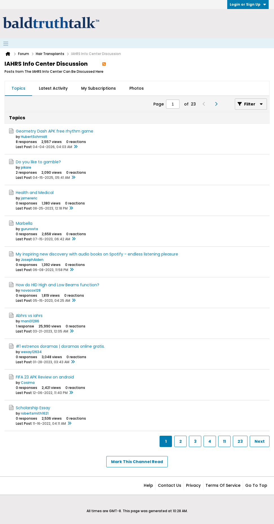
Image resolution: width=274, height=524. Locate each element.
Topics (18, 88)
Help (148, 485)
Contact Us (169, 485)
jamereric (29, 198)
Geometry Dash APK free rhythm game (54, 131)
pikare (26, 167)
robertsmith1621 (34, 413)
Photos (136, 88)
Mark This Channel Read (137, 461)
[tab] (18, 88)
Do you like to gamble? (38, 162)
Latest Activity (53, 88)
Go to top (256, 485)
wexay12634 (31, 351)
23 (240, 441)
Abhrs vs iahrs (29, 315)
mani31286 (30, 321)
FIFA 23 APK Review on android (45, 377)
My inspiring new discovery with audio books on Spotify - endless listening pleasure (97, 254)
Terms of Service (223, 485)
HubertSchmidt (34, 136)
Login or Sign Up (248, 4)
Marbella (24, 223)
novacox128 (31, 290)
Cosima (28, 382)
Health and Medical (35, 192)
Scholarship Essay (33, 408)
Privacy (193, 485)
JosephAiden (32, 259)
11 (224, 441)
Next (260, 441)
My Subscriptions (98, 88)
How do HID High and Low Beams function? (57, 285)
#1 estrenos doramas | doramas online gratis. (60, 346)
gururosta (29, 228)
